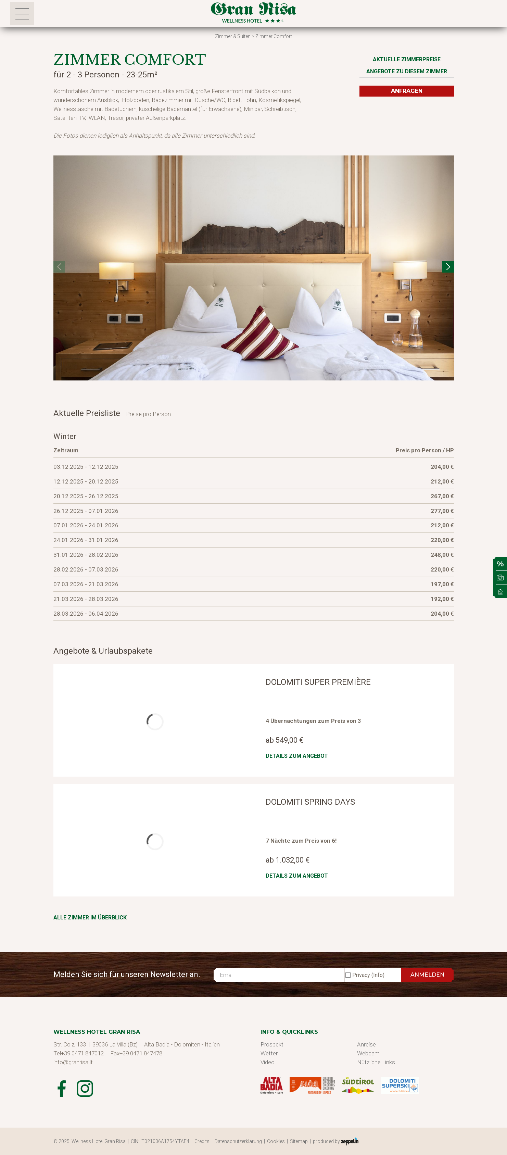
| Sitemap (298, 1141)
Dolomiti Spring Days (310, 802)
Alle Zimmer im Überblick (90, 917)
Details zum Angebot (297, 756)
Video (268, 1062)
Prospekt (272, 1044)
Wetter (269, 1053)
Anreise (366, 1044)
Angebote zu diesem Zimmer (406, 71)
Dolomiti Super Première (318, 682)
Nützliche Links (376, 1062)
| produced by (334, 1142)
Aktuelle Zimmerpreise (407, 59)
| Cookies (275, 1141)
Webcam (368, 1053)
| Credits (201, 1141)
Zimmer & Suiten (233, 36)
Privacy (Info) (368, 975)
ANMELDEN (427, 974)
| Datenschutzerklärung (238, 1141)
